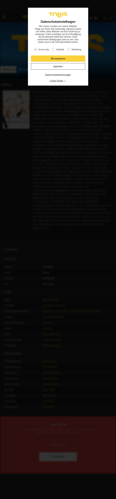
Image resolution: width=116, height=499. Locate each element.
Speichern (58, 66)
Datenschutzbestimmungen (58, 75)
